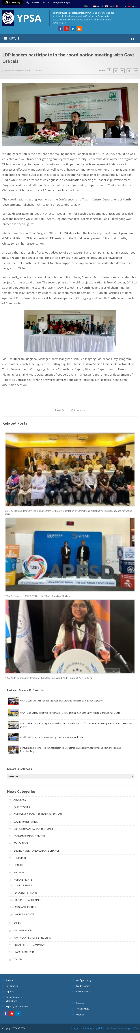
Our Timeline (12, 985)
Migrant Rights (25, 907)
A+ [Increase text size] (43, 2)
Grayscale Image (61, 2)
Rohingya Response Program (32, 937)
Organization (22, 930)
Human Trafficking (28, 900)
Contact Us (11, 1000)
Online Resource (14, 997)
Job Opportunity (83, 980)
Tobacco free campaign (29, 945)
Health (18, 865)
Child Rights (23, 885)
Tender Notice (83, 985)
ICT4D (17, 923)
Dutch (133, 6)
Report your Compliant (17, 1006)
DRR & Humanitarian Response (33, 829)
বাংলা (89, 6)
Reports (9, 991)
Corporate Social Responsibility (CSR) (38, 814)
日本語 (111, 6)
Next (59, 410)
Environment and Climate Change (36, 850)
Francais (122, 6)
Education (20, 843)
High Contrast (32, 2)
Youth (39, 70)
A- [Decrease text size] (49, 2)
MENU (14, 38)
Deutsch (99, 6)
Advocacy (19, 800)
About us (10, 980)
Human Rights (22, 879)
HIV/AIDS (18, 872)
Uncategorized (23, 952)
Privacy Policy (82, 1008)
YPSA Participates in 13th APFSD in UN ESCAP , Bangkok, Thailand (37, 596)
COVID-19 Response (25, 821)
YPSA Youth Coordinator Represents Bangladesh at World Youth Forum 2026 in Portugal (48, 677)
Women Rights (24, 914)
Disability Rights (26, 892)
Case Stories (21, 807)
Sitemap (80, 1003)
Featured (19, 858)
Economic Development (29, 836)
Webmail (80, 1014)
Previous (78, 410)
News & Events (83, 991)
